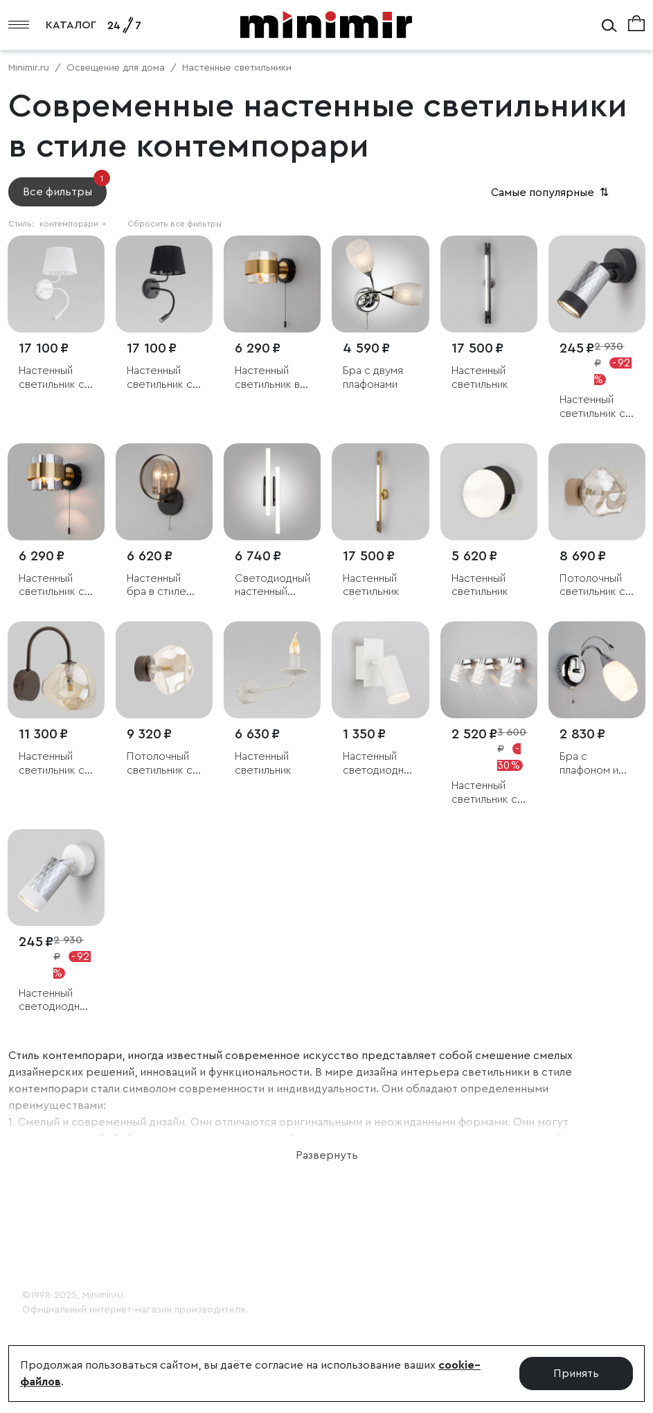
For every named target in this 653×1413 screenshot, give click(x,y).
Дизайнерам (54, 1246)
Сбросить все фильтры (174, 224)
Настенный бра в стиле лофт (156, 585)
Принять (576, 1373)
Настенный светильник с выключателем (597, 407)
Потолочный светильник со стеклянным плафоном (596, 585)
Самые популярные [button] (551, 192)
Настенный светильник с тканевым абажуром (51, 378)
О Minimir (45, 1204)
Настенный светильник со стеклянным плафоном (55, 763)
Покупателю (55, 1225)
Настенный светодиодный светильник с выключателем (56, 1000)
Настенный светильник (479, 377)
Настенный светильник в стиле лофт (267, 378)
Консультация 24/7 (73, 1266)
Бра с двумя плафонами (373, 377)
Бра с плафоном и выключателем (597, 763)
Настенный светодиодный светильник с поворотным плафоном (379, 763)
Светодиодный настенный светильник (272, 585)
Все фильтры (65, 187)
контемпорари (73, 224)
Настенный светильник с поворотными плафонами (485, 793)
